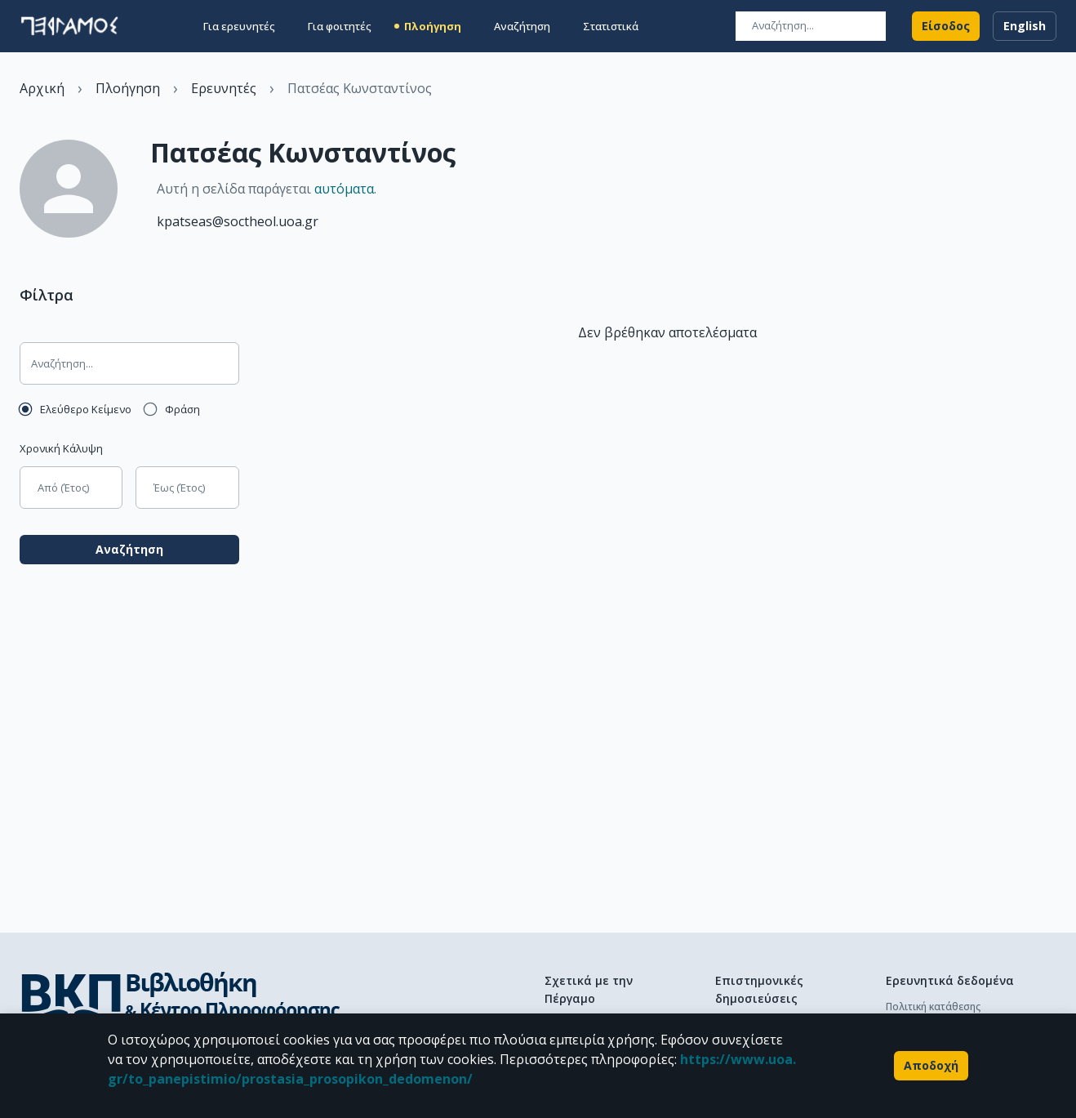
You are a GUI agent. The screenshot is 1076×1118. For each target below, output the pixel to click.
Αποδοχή (931, 1065)
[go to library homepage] (180, 1003)
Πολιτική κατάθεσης (933, 1006)
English (1025, 26)
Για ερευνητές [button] (239, 26)
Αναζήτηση (129, 549)
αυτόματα (344, 189)
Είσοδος (946, 26)
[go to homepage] (69, 26)
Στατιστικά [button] (610, 26)
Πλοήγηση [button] (432, 26)
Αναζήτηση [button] (522, 26)
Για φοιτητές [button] (339, 26)
